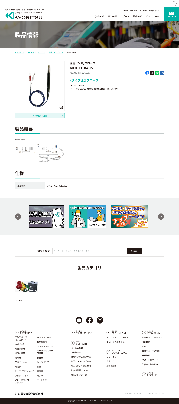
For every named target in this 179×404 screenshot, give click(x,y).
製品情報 (99, 16)
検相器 (40, 357)
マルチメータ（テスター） (21, 338)
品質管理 (146, 355)
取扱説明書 (111, 365)
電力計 (18, 366)
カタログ (110, 361)
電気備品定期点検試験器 (45, 352)
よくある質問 (77, 347)
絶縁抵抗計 (20, 344)
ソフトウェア (112, 356)
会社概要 (146, 341)
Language (153, 10)
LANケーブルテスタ (23, 375)
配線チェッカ (21, 362)
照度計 (40, 371)
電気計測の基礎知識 (115, 341)
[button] (18, 216)
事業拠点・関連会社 (151, 350)
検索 (135, 250)
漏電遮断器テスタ (23, 353)
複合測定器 (20, 348)
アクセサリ (41, 52)
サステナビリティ (150, 359)
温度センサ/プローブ (56, 52)
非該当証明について (80, 370)
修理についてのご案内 (81, 361)
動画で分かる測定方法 (81, 356)
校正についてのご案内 (81, 365)
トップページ (19, 52)
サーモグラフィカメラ (25, 371)
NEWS (125, 10)
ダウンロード (152, 16)
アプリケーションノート (117, 337)
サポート (124, 16)
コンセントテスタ (45, 346)
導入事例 (112, 16)
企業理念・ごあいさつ (152, 337)
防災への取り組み (150, 364)
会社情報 (133, 10)
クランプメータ (44, 337)
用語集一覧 (76, 352)
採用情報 (143, 10)
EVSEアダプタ (43, 362)
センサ (40, 375)
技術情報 (137, 16)
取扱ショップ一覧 (79, 374)
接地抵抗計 (42, 341)
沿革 (144, 346)
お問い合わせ (171, 16)
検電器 (18, 357)
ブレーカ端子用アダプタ (22, 381)
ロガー (40, 366)
